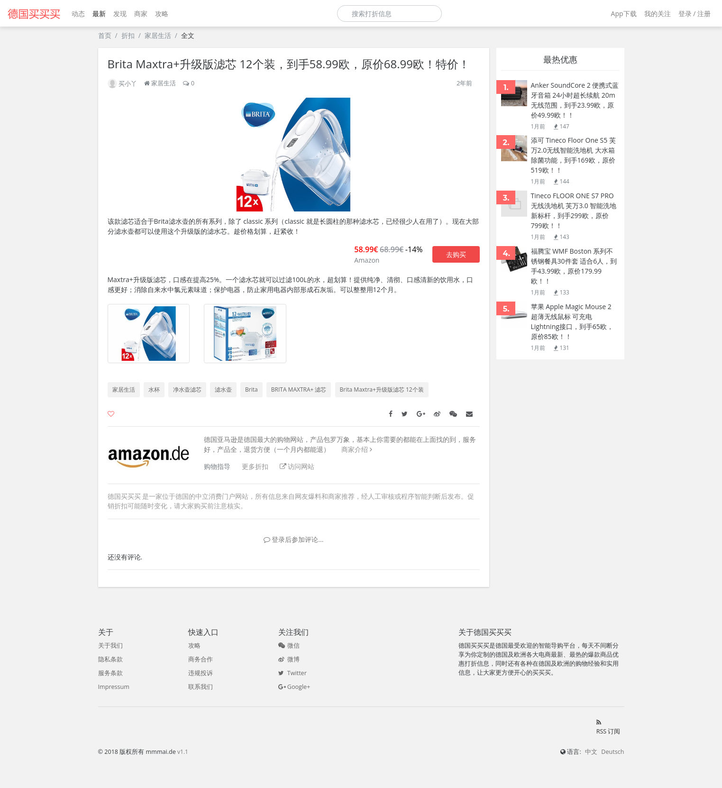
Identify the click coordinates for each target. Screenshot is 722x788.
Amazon (366, 260)
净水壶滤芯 (187, 389)
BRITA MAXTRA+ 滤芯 (299, 389)
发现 (120, 13)
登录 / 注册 (694, 13)
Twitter (292, 673)
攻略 (161, 13)
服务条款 (110, 673)
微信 (289, 645)
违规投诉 (200, 673)
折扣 (128, 35)
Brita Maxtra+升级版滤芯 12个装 (382, 389)
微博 (289, 659)
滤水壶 (223, 389)
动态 (78, 13)
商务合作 (200, 659)
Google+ (294, 687)
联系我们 (200, 687)
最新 (99, 13)
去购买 (456, 254)
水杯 (154, 389)
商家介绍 (354, 449)
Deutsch (612, 752)
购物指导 (217, 466)
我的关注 (657, 13)
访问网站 (297, 466)
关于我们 (110, 645)
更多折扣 (255, 466)
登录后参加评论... (294, 539)
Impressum (114, 687)
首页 (104, 35)
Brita (251, 389)
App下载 (624, 13)
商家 (140, 13)
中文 (591, 752)
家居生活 (158, 35)
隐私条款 (110, 659)
